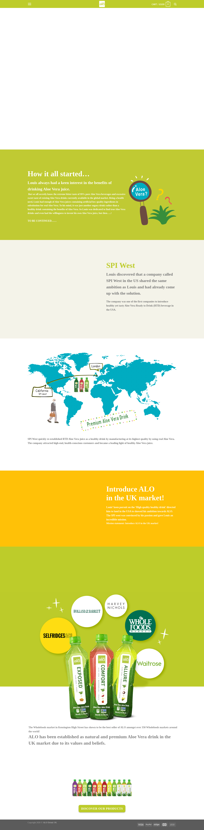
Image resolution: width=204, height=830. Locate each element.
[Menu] (29, 4)
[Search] (175, 4)
